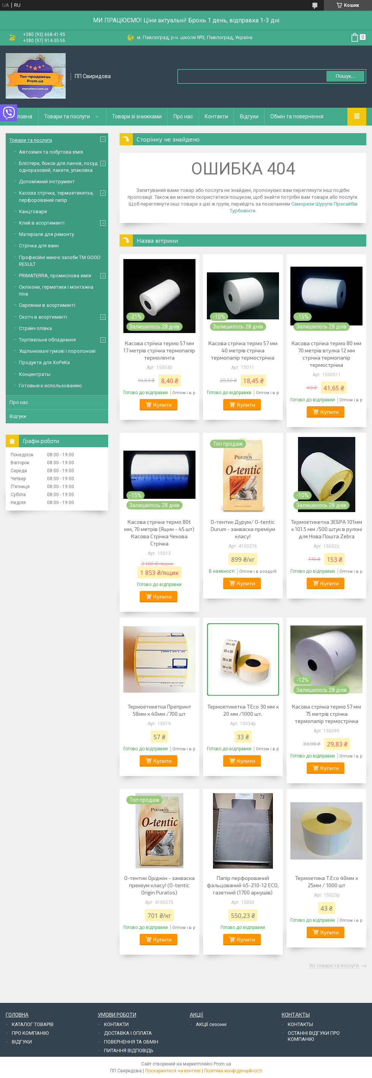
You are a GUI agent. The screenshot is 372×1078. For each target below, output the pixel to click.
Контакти (216, 116)
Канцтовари (33, 211)
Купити (162, 404)
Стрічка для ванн (39, 245)
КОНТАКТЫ (300, 1024)
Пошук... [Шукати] (345, 76)
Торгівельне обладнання (47, 340)
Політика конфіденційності (233, 1070)
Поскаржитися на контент (173, 1070)
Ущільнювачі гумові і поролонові (57, 351)
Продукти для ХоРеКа (44, 362)
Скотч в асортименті (43, 317)
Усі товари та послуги (334, 965)
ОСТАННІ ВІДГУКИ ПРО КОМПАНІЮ (314, 1036)
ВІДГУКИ (22, 1042)
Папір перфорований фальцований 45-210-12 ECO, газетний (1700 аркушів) (243, 885)
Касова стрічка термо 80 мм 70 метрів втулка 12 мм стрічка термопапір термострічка (326, 354)
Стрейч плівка (35, 328)
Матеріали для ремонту (46, 234)
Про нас (183, 116)
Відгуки (249, 116)
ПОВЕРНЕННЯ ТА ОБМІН (131, 1042)
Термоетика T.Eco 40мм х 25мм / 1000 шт (326, 881)
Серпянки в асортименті (47, 305)
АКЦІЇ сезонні (211, 1024)
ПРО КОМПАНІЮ (30, 1033)
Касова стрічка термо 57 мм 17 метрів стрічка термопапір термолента (159, 350)
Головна (22, 116)
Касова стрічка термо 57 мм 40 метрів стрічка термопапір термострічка (242, 350)
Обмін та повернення (296, 116)
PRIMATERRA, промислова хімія (55, 275)
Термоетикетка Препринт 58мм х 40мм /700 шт (159, 710)
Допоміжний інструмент (47, 181)
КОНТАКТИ (116, 1024)
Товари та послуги (67, 116)
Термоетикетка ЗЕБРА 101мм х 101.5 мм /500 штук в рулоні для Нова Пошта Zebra (326, 529)
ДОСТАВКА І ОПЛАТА (128, 1033)
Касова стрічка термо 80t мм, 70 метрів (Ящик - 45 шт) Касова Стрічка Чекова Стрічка (159, 533)
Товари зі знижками (137, 116)
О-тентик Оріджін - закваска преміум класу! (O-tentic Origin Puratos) (159, 885)
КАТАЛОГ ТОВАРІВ (33, 1024)
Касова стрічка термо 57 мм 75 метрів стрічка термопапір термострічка (326, 713)
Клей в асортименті (42, 223)
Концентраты (34, 374)
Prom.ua (222, 1064)
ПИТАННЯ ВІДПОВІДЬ (128, 1050)
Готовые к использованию (50, 385)
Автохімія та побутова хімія (51, 152)
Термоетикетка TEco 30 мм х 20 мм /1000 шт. (243, 710)
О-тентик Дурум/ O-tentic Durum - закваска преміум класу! (243, 529)
